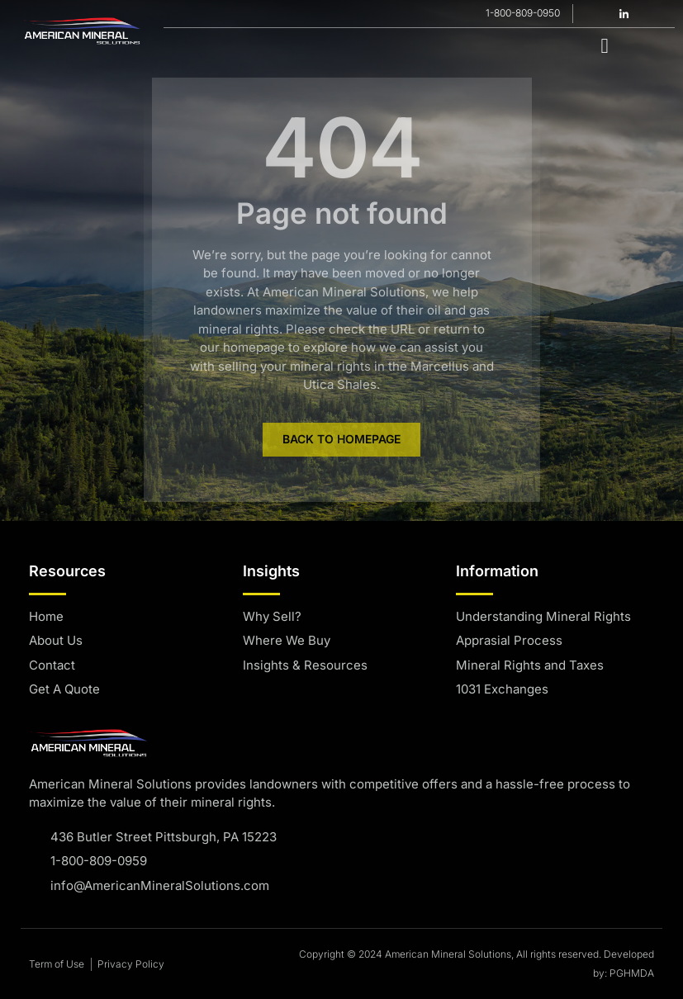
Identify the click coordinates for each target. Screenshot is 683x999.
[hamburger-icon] (605, 45)
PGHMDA (631, 973)
